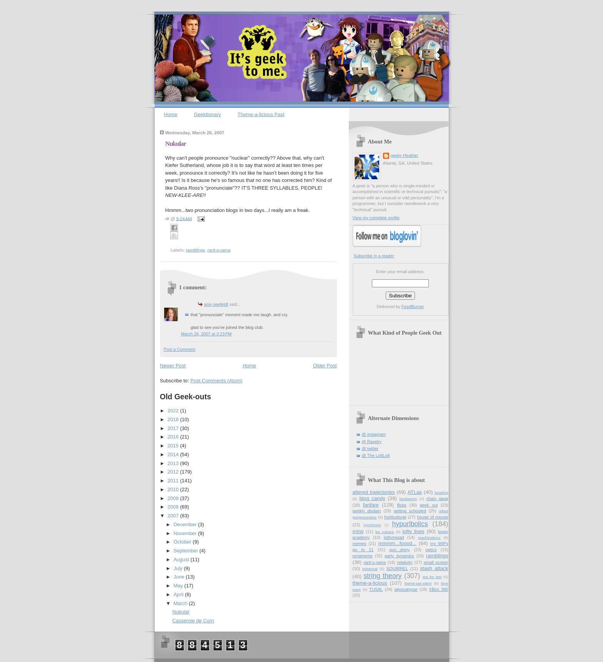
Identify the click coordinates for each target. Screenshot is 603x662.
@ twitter (370, 448)
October (183, 542)
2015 (174, 446)
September (186, 551)
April (179, 594)
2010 (174, 489)
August (181, 559)
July (178, 568)
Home (170, 114)
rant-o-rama (219, 250)
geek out (429, 505)
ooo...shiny (399, 549)
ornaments (363, 556)
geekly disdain (367, 511)
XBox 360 (438, 589)
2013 (174, 463)
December (185, 524)
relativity (405, 562)
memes (359, 543)
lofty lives (414, 531)
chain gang (437, 498)
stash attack (434, 568)
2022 (174, 411)
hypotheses (372, 525)
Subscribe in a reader (374, 255)
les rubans (384, 532)
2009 (174, 498)
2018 (174, 419)
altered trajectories (374, 492)
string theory (382, 576)
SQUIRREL (397, 568)
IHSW (358, 531)
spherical (370, 569)
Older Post (324, 366)
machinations (429, 537)
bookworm (408, 499)
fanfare (371, 505)
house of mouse (432, 517)
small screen (436, 562)
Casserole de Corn (193, 621)
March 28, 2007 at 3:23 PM (206, 334)
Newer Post (173, 366)
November (185, 533)
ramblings (195, 250)
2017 (174, 428)
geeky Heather (404, 155)
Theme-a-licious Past (261, 114)
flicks (401, 505)
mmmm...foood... (397, 543)
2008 (174, 507)
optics (430, 549)
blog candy (372, 498)
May (178, 586)
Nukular (175, 143)
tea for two (432, 577)
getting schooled (410, 511)
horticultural (395, 517)
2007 (174, 516)
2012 (174, 472)
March (181, 603)
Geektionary (207, 114)
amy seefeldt (216, 304)
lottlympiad (394, 537)
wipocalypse (405, 589)
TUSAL (376, 589)
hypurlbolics (410, 524)
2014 (174, 454)
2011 (174, 481)
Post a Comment (179, 349)
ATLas (415, 492)
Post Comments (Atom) (216, 381)
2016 (174, 437)
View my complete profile (376, 217)
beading (441, 492)
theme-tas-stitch (418, 583)
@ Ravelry (372, 441)
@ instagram (374, 434)
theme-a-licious (370, 583)
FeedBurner (412, 306)
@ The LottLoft (376, 455)
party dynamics (399, 556)
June (179, 577)
